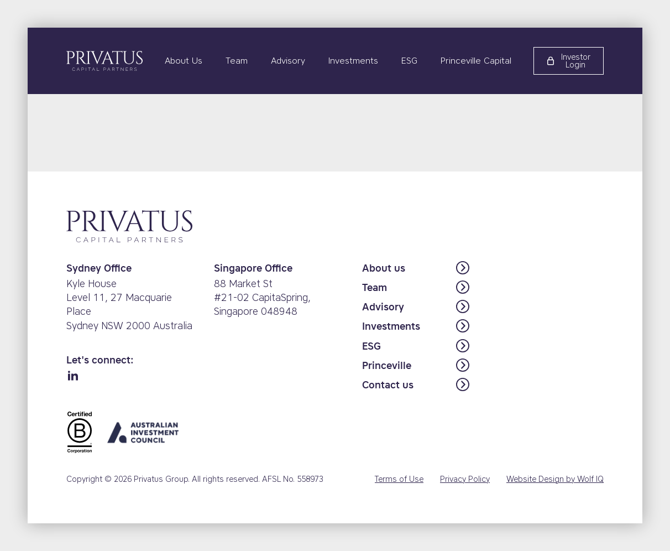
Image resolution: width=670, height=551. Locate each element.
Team (237, 60)
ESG (409, 60)
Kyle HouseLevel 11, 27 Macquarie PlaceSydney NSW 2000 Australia (129, 305)
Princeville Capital (476, 60)
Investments (353, 60)
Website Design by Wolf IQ (555, 479)
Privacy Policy (465, 479)
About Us (183, 60)
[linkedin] (73, 376)
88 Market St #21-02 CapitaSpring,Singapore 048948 (262, 298)
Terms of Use (399, 479)
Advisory (288, 60)
